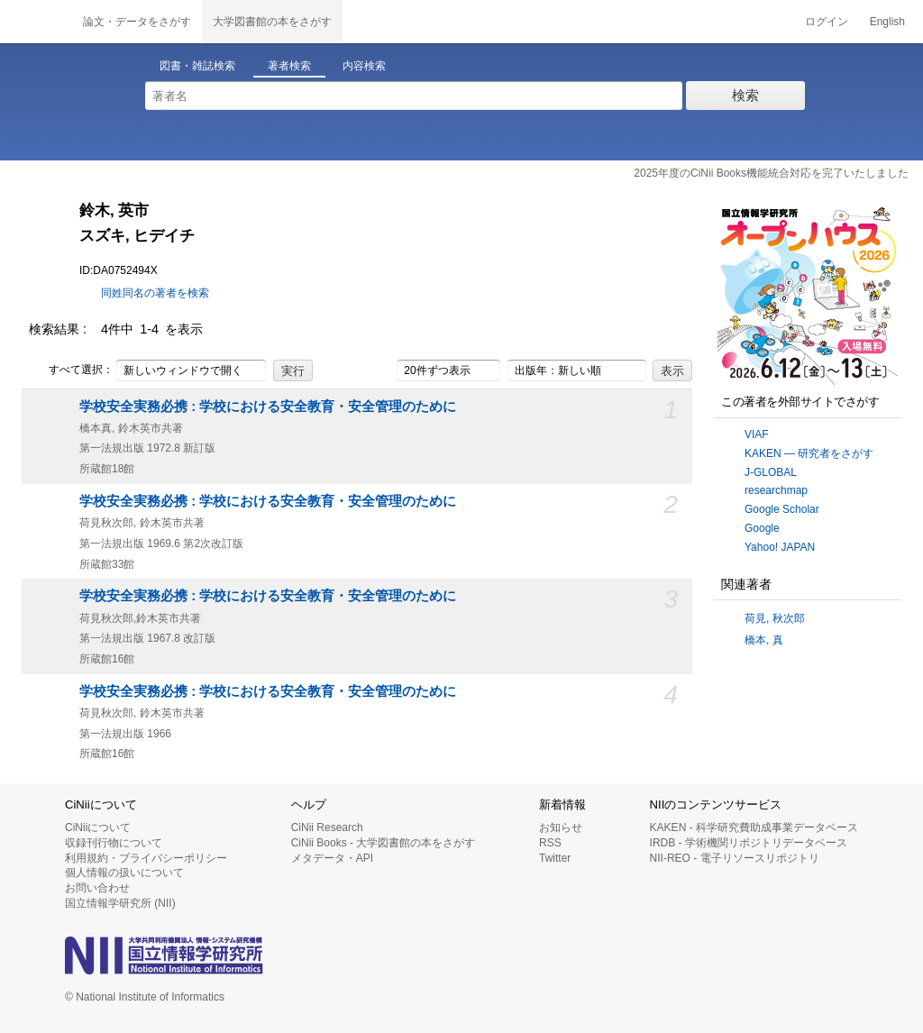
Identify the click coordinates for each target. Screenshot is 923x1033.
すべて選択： (71, 370)
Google (762, 528)
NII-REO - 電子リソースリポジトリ (734, 858)
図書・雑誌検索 (197, 65)
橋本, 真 (764, 640)
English (887, 21)
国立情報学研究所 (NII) (120, 903)
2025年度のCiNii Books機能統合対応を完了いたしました (771, 173)
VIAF (757, 434)
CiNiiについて (98, 827)
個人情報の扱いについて (124, 872)
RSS (550, 842)
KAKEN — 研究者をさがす (809, 453)
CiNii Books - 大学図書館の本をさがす (383, 842)
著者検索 (289, 65)
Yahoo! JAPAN (780, 547)
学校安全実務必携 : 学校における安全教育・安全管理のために (267, 406)
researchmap (776, 490)
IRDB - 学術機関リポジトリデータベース (748, 842)
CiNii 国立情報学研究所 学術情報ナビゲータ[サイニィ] (36, 21)
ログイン (826, 21)
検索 (745, 95)
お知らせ (560, 827)
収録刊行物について (113, 842)
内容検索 (364, 65)
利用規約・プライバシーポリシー (146, 858)
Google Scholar (782, 509)
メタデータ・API (332, 858)
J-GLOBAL (771, 472)
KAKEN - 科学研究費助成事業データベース (754, 827)
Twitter (555, 858)
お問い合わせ (97, 888)
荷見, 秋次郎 (775, 618)
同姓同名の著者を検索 (155, 293)
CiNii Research (327, 827)
